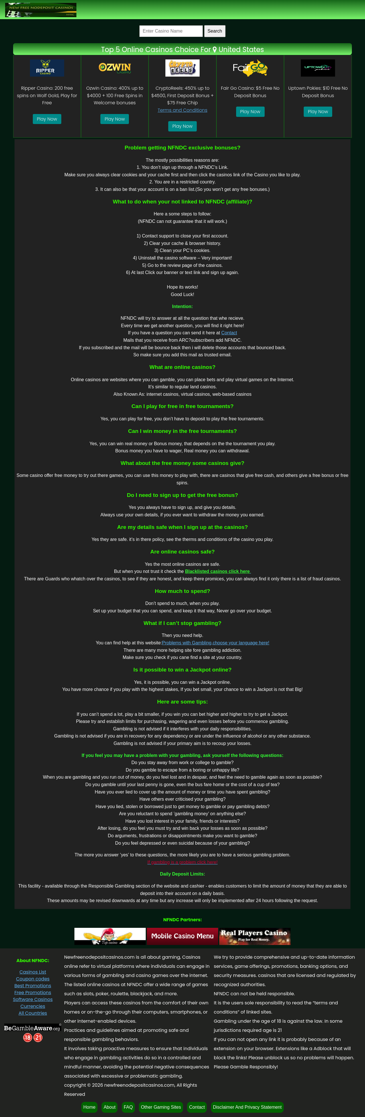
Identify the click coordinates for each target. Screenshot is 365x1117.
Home (89, 1107)
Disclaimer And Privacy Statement (247, 1107)
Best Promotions (32, 985)
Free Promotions (32, 992)
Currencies (33, 1006)
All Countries (33, 1013)
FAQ (128, 1107)
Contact (229, 332)
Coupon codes (32, 979)
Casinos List (32, 972)
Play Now (47, 119)
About (109, 1107)
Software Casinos (32, 999)
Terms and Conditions (182, 110)
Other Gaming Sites (161, 1107)
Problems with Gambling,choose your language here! (215, 642)
